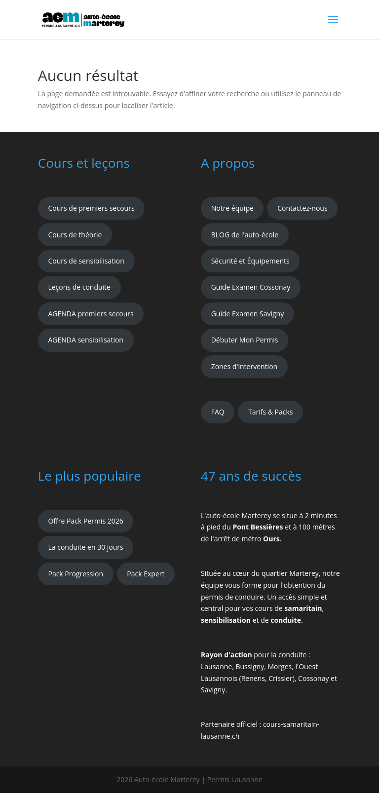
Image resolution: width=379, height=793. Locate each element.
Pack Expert (145, 573)
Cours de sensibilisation (86, 260)
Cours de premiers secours (91, 208)
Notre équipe (232, 208)
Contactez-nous (302, 208)
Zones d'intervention (244, 366)
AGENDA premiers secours (90, 313)
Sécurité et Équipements (250, 260)
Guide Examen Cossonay (251, 287)
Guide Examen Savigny (247, 313)
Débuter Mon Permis (244, 339)
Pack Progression (75, 573)
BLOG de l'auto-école (244, 234)
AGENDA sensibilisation (85, 339)
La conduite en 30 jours (85, 547)
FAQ (218, 411)
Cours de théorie (75, 234)
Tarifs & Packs (270, 411)
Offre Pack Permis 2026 (85, 521)
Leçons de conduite (79, 287)
